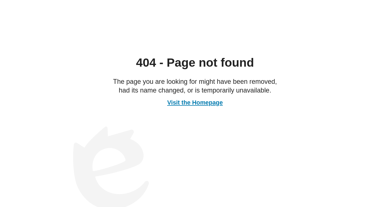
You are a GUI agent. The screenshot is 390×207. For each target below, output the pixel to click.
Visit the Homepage (195, 102)
